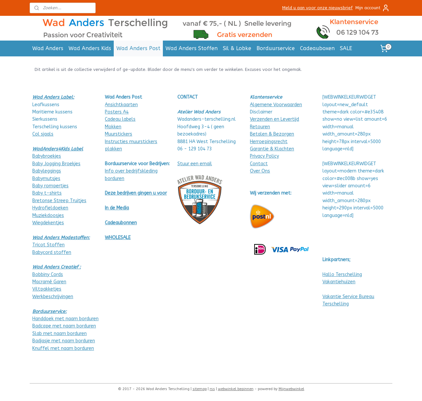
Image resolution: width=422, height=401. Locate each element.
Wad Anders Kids (90, 48)
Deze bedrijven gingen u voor (136, 193)
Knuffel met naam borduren (63, 348)
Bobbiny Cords (47, 274)
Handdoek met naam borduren (65, 319)
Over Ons (260, 171)
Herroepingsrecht (268, 141)
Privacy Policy (264, 156)
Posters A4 (117, 112)
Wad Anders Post (138, 48)
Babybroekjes (46, 156)
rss (212, 389)
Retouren (260, 127)
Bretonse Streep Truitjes (59, 200)
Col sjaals (42, 134)
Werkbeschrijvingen (52, 296)
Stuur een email (194, 164)
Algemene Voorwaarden (276, 105)
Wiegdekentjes (48, 223)
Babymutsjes (46, 178)
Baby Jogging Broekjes (56, 164)
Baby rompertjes (50, 186)
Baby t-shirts (47, 193)
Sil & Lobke (237, 48)
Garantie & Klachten (272, 149)
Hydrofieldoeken (50, 208)
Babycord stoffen (51, 252)
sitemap (200, 389)
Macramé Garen (49, 282)
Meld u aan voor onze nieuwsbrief (317, 7)
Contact (259, 164)
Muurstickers (118, 134)
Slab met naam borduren (59, 333)
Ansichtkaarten (121, 105)
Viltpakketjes (46, 289)
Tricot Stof (44, 245)
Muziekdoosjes (48, 215)
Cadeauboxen (317, 48)
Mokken (113, 127)
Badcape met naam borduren (64, 326)
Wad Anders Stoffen (192, 48)
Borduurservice (275, 48)
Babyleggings (46, 171)
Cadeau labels (120, 119)
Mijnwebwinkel (291, 389)
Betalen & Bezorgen (272, 134)
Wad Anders (47, 48)
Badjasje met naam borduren (63, 341)
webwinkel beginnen (236, 389)
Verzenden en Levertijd (274, 119)
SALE (346, 48)
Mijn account (372, 8)
